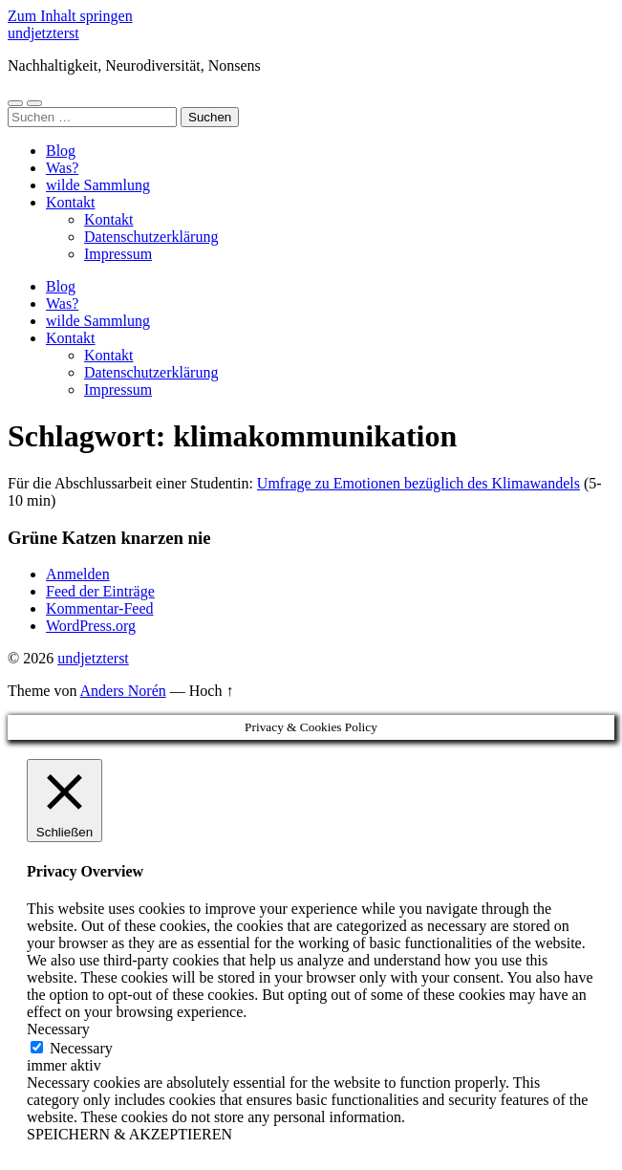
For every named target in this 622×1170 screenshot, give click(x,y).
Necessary (81, 1048)
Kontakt (71, 202)
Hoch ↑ (211, 690)
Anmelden (78, 574)
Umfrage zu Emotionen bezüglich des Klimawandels (418, 483)
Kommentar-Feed (100, 608)
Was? (62, 168)
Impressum (118, 254)
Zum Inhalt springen (70, 16)
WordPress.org (91, 626)
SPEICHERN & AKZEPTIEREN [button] (129, 1134)
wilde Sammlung (98, 185)
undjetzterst (43, 33)
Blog (60, 150)
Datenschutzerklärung (151, 236)
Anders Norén (123, 690)
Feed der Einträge (100, 591)
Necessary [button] (58, 1029)
